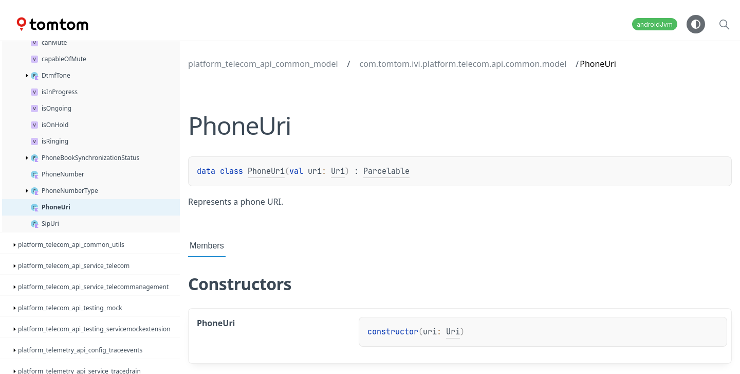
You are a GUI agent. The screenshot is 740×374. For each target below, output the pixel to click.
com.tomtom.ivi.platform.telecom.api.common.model (463, 63)
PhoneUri (266, 171)
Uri (338, 171)
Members (207, 245)
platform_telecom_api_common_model (263, 63)
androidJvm (655, 24)
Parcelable (386, 171)
